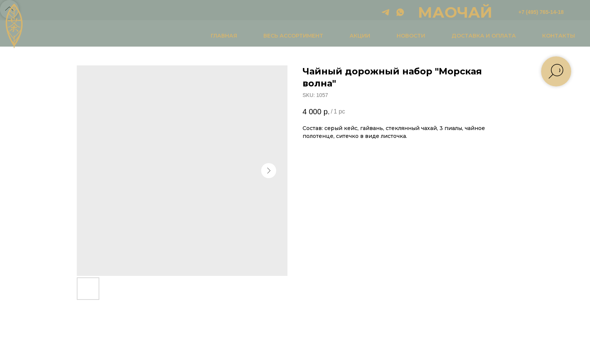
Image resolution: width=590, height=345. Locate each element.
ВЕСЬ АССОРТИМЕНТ (293, 35)
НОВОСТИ (411, 35)
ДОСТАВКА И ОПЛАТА (484, 35)
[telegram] (385, 12)
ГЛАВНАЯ (224, 35)
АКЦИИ (360, 35)
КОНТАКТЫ (558, 35)
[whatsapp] (400, 12)
